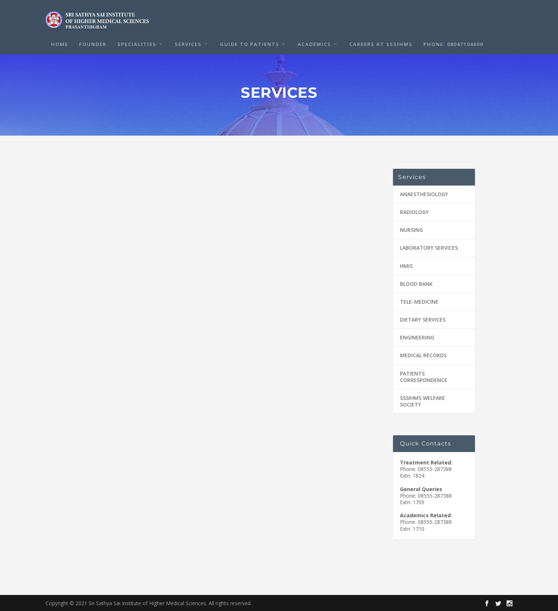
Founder (92, 42)
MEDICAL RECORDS (421, 354)
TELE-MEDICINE (417, 301)
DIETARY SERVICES (420, 319)
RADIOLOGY (412, 211)
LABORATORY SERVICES (427, 247)
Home (59, 42)
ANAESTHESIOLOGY (422, 193)
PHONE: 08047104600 (453, 42)
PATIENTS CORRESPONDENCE (421, 376)
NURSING (409, 229)
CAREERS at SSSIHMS (380, 42)
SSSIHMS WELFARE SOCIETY (420, 401)
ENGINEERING (415, 337)
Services (188, 42)
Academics (314, 42)
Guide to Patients (249, 42)
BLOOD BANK (414, 283)
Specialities (136, 42)
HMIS (404, 265)
